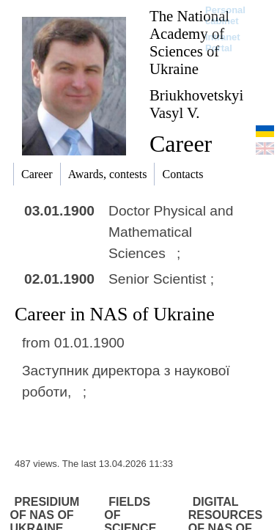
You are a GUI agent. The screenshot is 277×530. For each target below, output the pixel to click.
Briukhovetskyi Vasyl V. (196, 104)
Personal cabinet (225, 15)
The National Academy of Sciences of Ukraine (189, 42)
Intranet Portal (222, 43)
